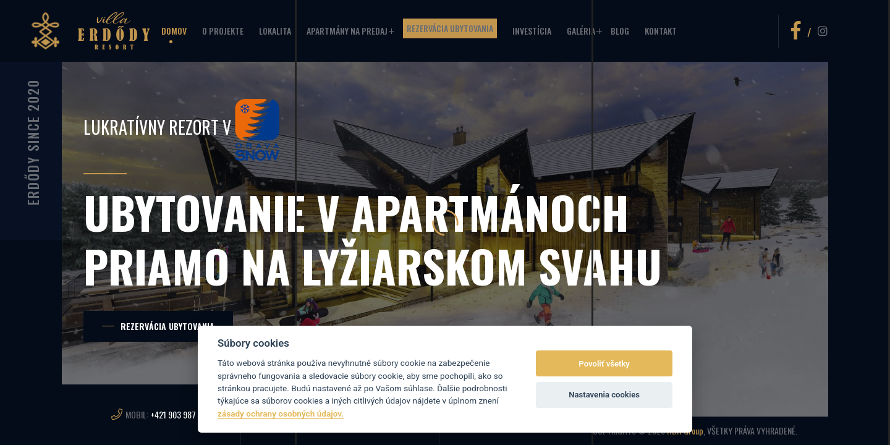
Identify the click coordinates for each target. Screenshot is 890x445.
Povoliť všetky (603, 363)
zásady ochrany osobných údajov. (281, 413)
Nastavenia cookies (604, 394)
